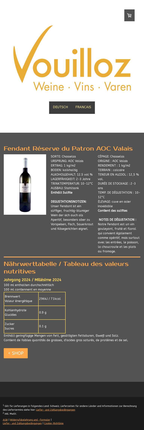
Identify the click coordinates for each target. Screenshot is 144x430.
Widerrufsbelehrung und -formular (30, 419)
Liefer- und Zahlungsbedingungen (55, 409)
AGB (5, 419)
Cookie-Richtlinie (54, 423)
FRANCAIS (83, 107)
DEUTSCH (60, 107)
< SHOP (16, 353)
